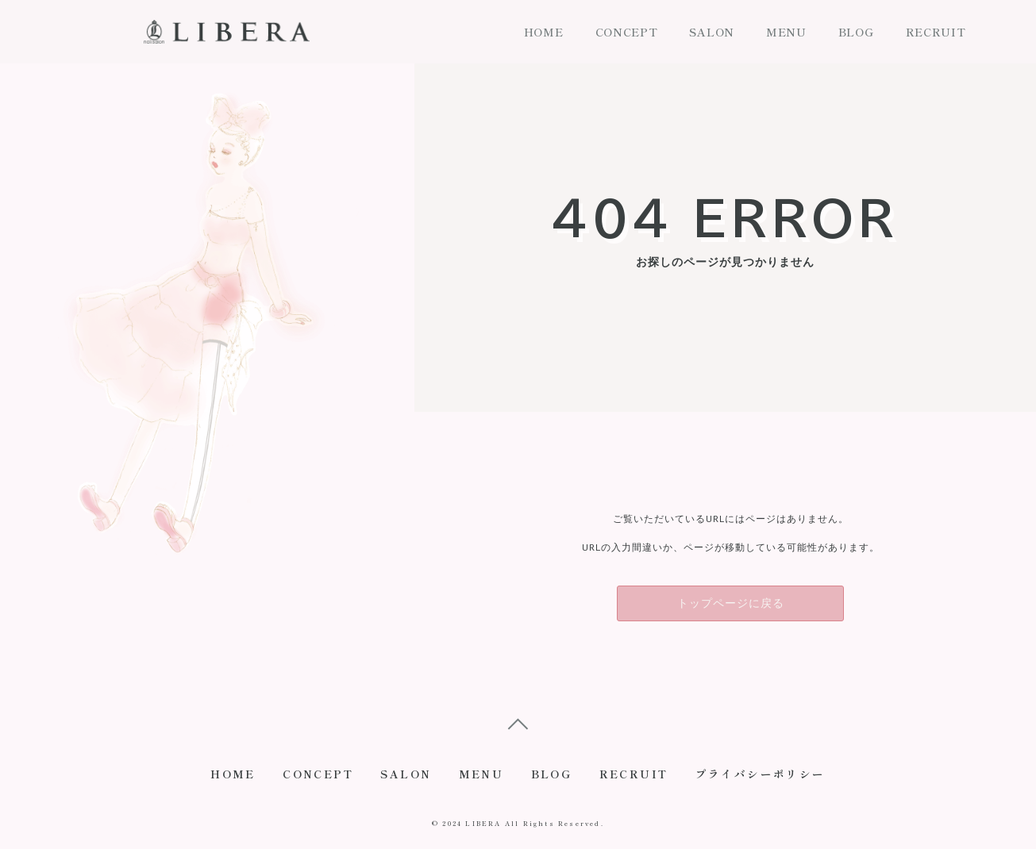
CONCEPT (626, 32)
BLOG (856, 32)
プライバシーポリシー (770, 777)
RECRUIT (936, 32)
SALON (711, 32)
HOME (544, 32)
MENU (786, 32)
